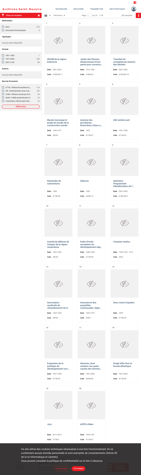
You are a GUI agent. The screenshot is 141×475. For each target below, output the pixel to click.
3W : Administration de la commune (19, 91)
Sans (7, 27)
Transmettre (96, 9)
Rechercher (61, 9)
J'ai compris (78, 468)
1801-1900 (9, 55)
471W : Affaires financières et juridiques (21, 87)
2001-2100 (9, 62)
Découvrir (79, 9)
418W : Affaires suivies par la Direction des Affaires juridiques (29, 94)
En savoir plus (61, 468)
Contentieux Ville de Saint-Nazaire (19, 101)
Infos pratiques (117, 9)
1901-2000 (9, 59)
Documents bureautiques (15, 30)
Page (84, 15)
